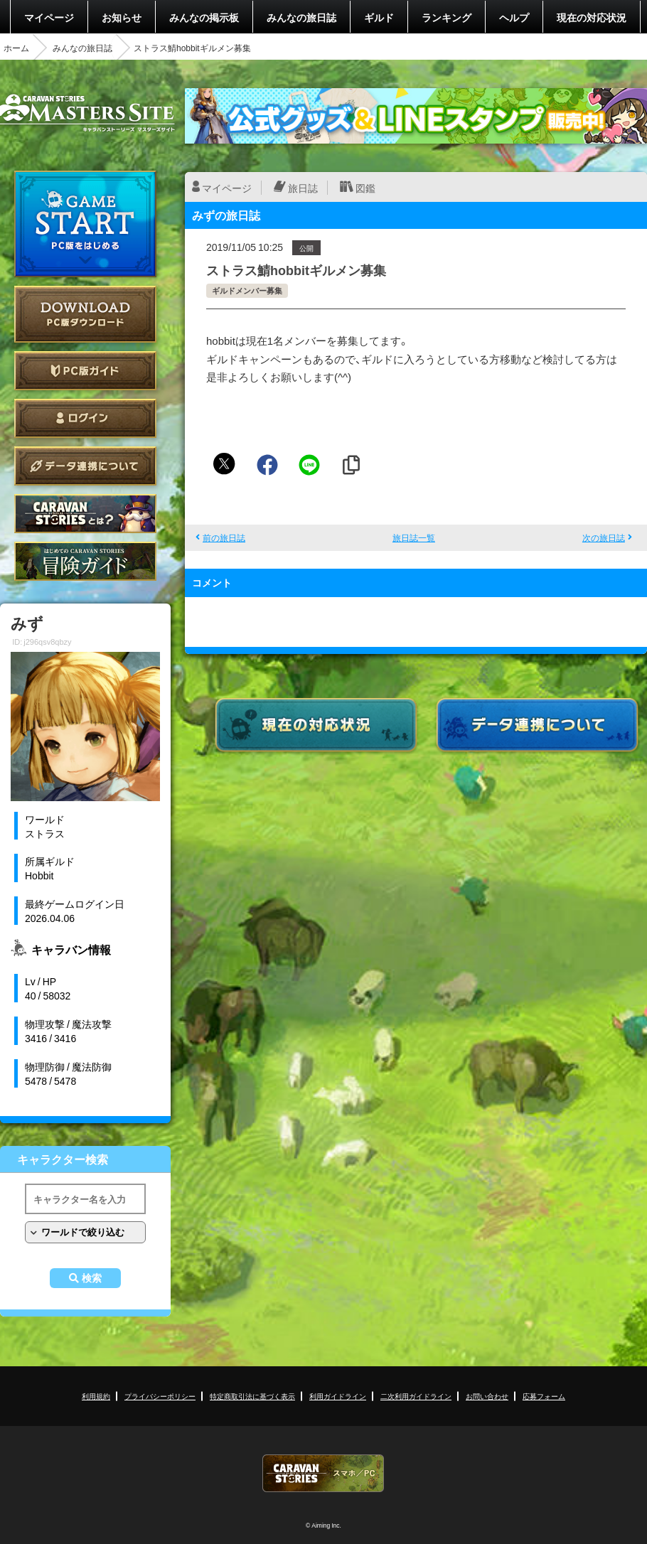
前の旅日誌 (224, 537)
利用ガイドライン (337, 1395)
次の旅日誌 (603, 537)
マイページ (49, 17)
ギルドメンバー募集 (247, 290)
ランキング (446, 17)
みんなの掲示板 (204, 17)
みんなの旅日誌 (301, 17)
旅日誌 (303, 188)
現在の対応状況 (591, 17)
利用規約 (96, 1395)
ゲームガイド (85, 561)
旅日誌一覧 (413, 537)
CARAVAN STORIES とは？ (85, 513)
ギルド (379, 17)
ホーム (16, 47)
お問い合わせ (487, 1395)
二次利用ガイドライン (415, 1395)
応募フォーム (544, 1395)
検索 (92, 1278)
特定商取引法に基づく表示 (252, 1395)
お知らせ (121, 17)
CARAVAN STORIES (323, 1473)
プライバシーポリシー (160, 1395)
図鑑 (365, 188)
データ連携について (85, 466)
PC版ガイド (85, 370)
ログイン (85, 418)
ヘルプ (514, 17)
